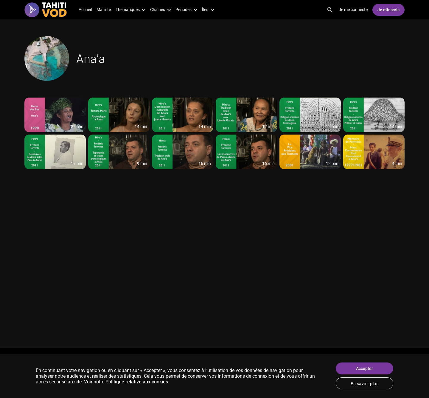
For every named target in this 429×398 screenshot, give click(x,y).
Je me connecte (353, 9)
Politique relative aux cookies (136, 382)
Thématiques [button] (130, 9)
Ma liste (104, 9)
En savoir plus (364, 383)
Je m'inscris (388, 9)
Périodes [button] (186, 9)
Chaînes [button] (160, 9)
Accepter (364, 368)
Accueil (85, 9)
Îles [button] (208, 9)
